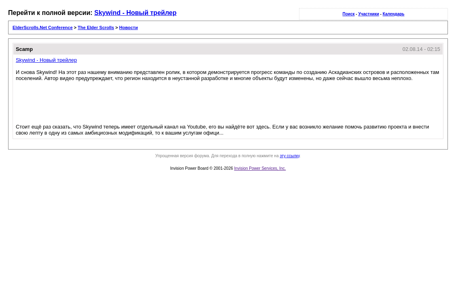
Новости (128, 27)
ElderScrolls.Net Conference (43, 27)
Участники (368, 14)
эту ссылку (289, 156)
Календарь (394, 14)
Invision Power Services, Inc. (260, 168)
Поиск (349, 14)
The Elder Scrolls (96, 27)
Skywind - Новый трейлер (135, 12)
